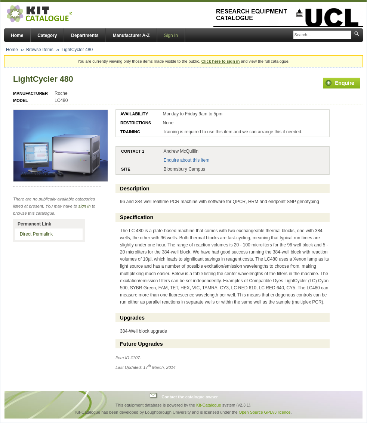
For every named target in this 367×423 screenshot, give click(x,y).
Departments (84, 35)
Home (17, 35)
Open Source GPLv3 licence (265, 412)
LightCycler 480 (77, 49)
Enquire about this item (186, 160)
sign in (84, 206)
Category (47, 35)
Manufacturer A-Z (131, 35)
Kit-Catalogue (208, 405)
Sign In (171, 35)
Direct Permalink (36, 234)
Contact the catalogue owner (189, 396)
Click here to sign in (220, 61)
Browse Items (39, 49)
